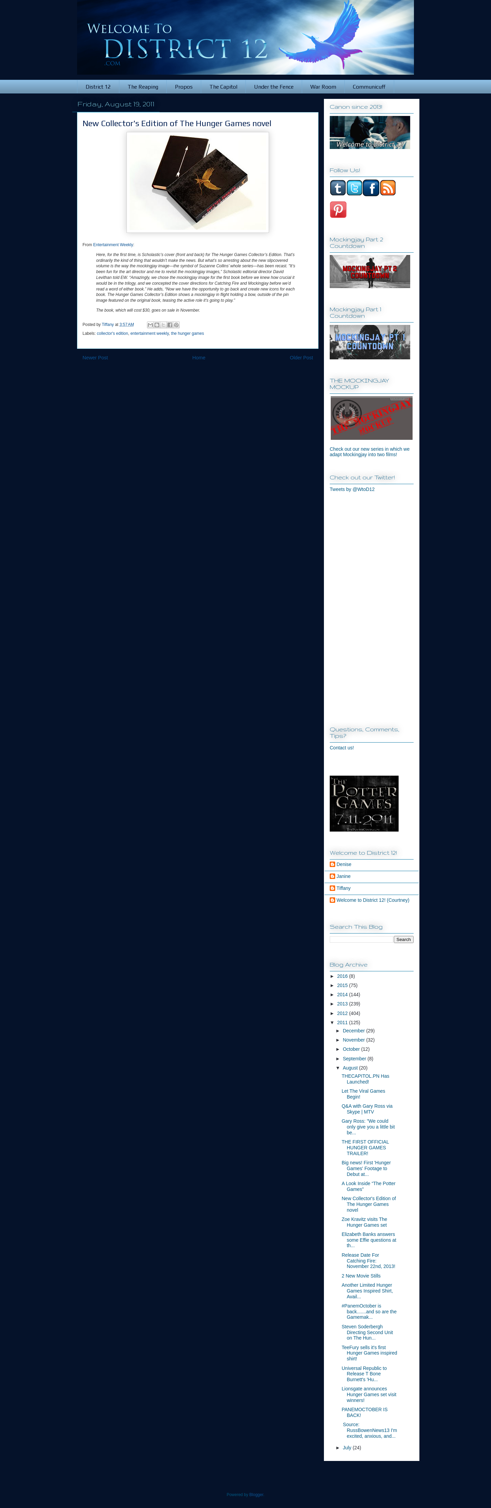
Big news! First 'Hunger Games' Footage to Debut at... (366, 1168)
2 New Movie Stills (361, 1276)
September (355, 1058)
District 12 (98, 87)
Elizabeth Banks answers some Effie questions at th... (369, 1240)
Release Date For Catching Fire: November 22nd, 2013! (368, 1260)
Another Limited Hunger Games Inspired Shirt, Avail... (367, 1290)
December (354, 1030)
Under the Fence (274, 87)
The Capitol (223, 87)
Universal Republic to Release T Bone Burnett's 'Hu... (364, 1374)
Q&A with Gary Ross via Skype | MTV (367, 1109)
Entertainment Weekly (113, 244)
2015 (343, 985)
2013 (343, 1003)
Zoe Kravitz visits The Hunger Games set (364, 1222)
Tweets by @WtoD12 (352, 489)
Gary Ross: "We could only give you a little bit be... (368, 1126)
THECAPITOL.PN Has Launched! (365, 1079)
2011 (343, 1022)
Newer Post (95, 357)
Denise (344, 864)
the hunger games (187, 333)
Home (198, 357)
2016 (343, 976)
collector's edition (112, 333)
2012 (343, 1013)
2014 (343, 994)
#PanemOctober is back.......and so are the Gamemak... (369, 1311)
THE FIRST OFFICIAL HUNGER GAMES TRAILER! (365, 1147)
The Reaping (143, 87)
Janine (344, 876)
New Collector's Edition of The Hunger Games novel (369, 1204)
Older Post (301, 357)
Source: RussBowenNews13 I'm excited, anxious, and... (369, 1430)
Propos (184, 87)
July (348, 1447)
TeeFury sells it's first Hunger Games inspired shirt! (369, 1353)
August (351, 1068)
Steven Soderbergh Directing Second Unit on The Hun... (367, 1332)
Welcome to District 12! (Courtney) (373, 900)
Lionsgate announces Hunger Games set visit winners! (369, 1394)
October (352, 1049)
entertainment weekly (149, 333)
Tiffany (344, 888)
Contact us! (342, 747)
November (354, 1040)
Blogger (256, 1494)
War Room (323, 87)
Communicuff (369, 87)
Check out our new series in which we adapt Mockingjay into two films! (370, 451)
